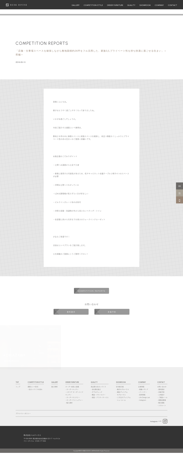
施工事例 (54, 386)
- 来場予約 (160, 392)
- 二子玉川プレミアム (123, 398)
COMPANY (159, 5)
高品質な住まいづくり (98, 386)
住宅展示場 (120, 386)
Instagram (154, 421)
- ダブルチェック (96, 392)
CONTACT (172, 5)
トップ (18, 386)
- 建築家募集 (161, 400)
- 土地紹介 (160, 394)
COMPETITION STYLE (93, 5)
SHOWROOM (145, 5)
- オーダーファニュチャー (74, 400)
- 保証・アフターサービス (100, 397)
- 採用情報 (141, 394)
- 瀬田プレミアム (123, 393)
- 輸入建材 (68, 402)
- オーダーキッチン (71, 389)
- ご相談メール (162, 397)
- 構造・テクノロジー (98, 394)
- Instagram (142, 400)
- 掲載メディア (143, 389)
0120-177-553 (40, 444)
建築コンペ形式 (33, 386)
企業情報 (141, 386)
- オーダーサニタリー (72, 397)
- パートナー (142, 392)
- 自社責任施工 (96, 389)
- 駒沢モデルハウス (122, 389)
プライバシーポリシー (23, 413)
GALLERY (76, 5)
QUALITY (131, 5)
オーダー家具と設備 (72, 386)
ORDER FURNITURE (115, 5)
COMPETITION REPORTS (42, 43)
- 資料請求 (160, 389)
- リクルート (161, 405)
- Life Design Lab (144, 397)
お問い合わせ (161, 386)
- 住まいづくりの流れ (35, 389)
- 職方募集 (160, 402)
